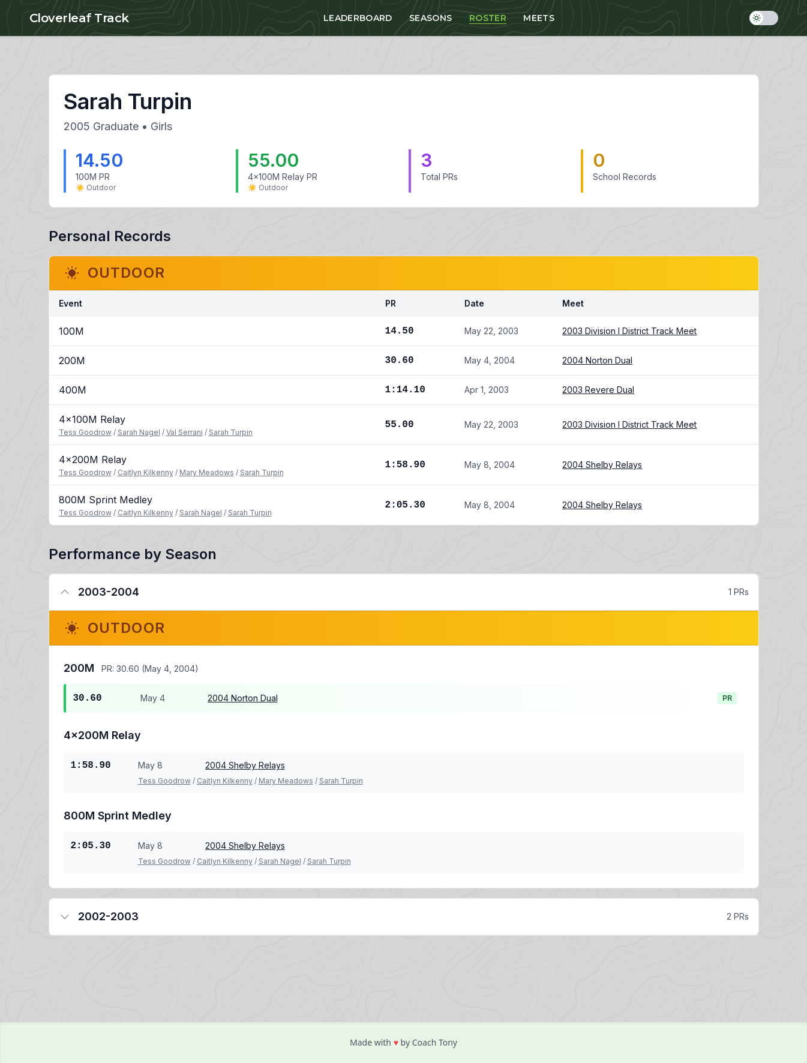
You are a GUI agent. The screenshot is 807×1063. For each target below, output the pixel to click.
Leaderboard (357, 18)
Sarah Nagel (139, 432)
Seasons (430, 18)
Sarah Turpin (231, 432)
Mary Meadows (206, 472)
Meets (538, 18)
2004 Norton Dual (597, 360)
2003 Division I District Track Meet (629, 331)
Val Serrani (184, 432)
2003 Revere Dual (598, 390)
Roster (487, 18)
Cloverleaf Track (79, 18)
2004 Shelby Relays (602, 465)
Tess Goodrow (85, 432)
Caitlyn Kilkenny (145, 472)
